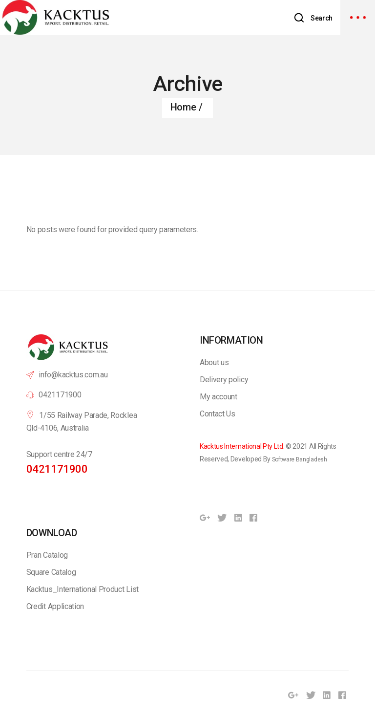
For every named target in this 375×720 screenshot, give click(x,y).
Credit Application (55, 606)
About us (214, 362)
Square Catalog (51, 572)
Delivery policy (224, 379)
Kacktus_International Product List (82, 589)
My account (218, 396)
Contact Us (217, 413)
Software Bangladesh (299, 459)
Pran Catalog (47, 555)
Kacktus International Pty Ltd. (242, 446)
